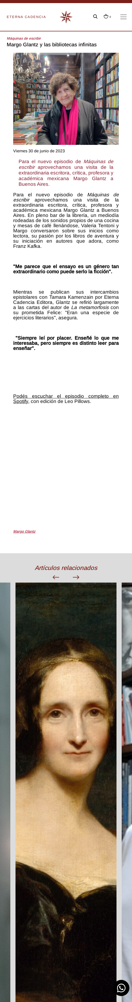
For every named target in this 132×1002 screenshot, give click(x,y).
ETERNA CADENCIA (26, 17)
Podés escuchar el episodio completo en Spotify (66, 398)
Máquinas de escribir (24, 38)
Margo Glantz (24, 531)
